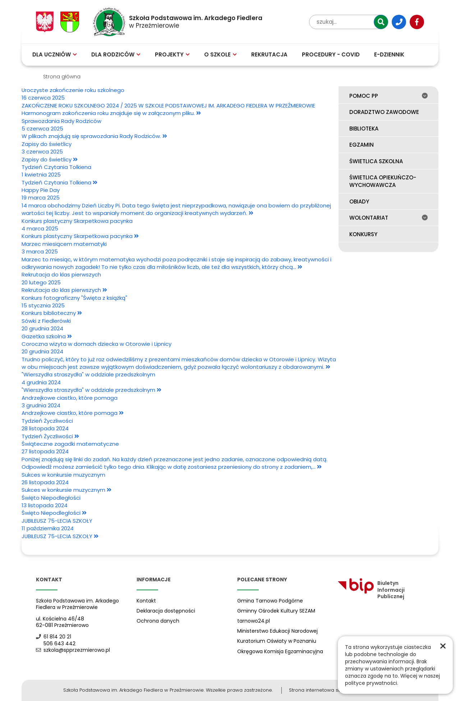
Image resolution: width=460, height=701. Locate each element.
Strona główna (61, 76)
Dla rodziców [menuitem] (116, 54)
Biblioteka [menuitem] (363, 128)
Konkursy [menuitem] (363, 234)
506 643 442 (55, 643)
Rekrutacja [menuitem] (269, 54)
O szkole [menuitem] (220, 54)
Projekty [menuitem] (172, 54)
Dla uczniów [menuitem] (54, 54)
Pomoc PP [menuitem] (388, 96)
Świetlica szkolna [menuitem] (376, 161)
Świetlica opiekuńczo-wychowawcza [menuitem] (382, 181)
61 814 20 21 (53, 637)
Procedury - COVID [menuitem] (331, 54)
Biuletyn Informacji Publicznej (371, 590)
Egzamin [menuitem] (361, 144)
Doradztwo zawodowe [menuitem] (384, 112)
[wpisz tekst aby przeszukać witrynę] (348, 22)
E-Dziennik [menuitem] (389, 54)
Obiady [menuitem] (359, 201)
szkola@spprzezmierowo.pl (73, 650)
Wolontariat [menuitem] (388, 217)
